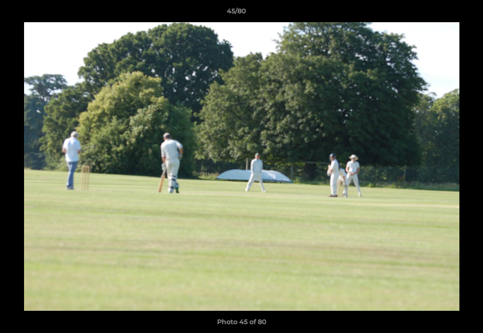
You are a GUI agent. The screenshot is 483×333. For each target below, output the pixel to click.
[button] (444, 13)
